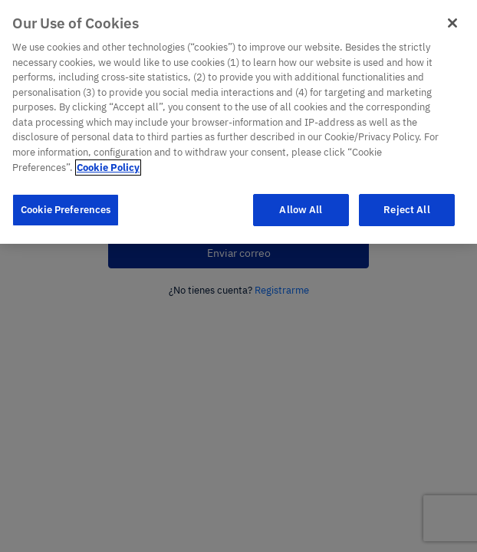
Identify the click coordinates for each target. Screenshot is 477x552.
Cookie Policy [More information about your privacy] (108, 153)
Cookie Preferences (65, 195)
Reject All (406, 195)
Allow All (300, 195)
